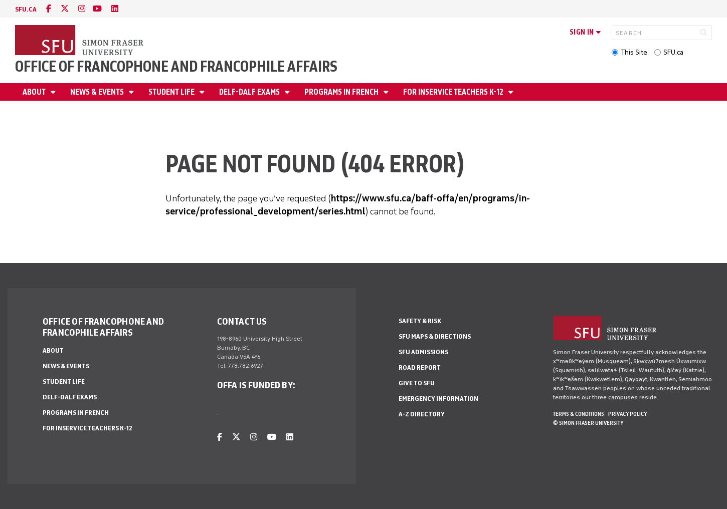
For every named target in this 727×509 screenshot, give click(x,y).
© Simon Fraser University (588, 422)
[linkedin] (114, 9)
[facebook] (48, 9)
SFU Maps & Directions (435, 336)
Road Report (420, 367)
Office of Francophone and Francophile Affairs (176, 66)
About (35, 92)
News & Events (97, 92)
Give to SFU (417, 383)
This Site (634, 52)
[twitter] (65, 9)
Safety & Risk (420, 321)
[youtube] (97, 9)
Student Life (172, 92)
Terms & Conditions (578, 413)
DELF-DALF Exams (250, 92)
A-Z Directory (422, 414)
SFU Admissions (423, 352)
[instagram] (81, 9)
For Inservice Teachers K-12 (454, 92)
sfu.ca (26, 9)
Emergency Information (438, 398)
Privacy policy (627, 413)
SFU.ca (673, 52)
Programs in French (342, 92)
